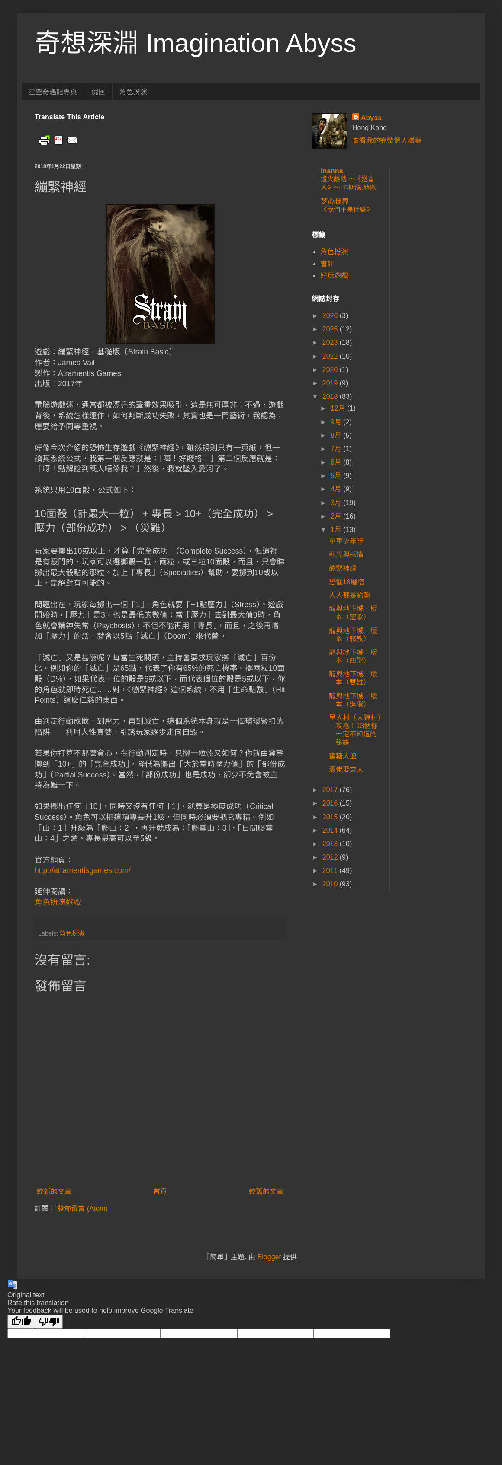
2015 (331, 817)
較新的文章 (54, 1191)
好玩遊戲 (334, 275)
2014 (331, 830)
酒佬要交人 (346, 769)
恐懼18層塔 (346, 582)
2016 (331, 803)
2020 (331, 369)
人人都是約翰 (349, 595)
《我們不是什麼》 (347, 209)
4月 (337, 489)
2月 (337, 516)
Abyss (371, 117)
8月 (337, 435)
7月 (337, 448)
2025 (331, 329)
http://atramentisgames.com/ (83, 870)
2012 (331, 857)
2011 (331, 870)
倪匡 (98, 92)
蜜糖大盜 (343, 756)
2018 (331, 396)
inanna (332, 171)
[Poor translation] (49, 1322)
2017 (331, 789)
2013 (331, 843)
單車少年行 (346, 541)
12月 (339, 408)
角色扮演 (133, 92)
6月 (337, 462)
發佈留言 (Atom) (82, 1208)
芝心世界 (334, 201)
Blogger (269, 1257)
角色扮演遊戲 (58, 902)
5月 (337, 475)
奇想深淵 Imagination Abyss (196, 43)
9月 (337, 422)
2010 (331, 884)
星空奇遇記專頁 (53, 92)
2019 (331, 383)
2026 (331, 315)
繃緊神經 (343, 568)
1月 (337, 529)
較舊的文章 (266, 1191)
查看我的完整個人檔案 (387, 140)
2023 (331, 342)
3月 (337, 502)
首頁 (160, 1191)
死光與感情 (346, 554)
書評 (327, 264)
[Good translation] (21, 1322)
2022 (331, 356)
